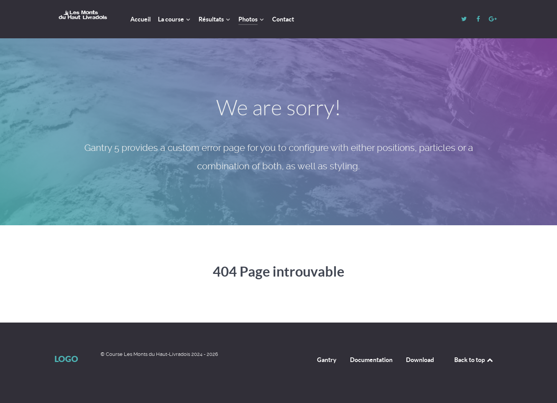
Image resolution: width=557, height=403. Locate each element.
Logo (66, 359)
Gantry (327, 359)
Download (420, 359)
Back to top (474, 359)
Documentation (371, 359)
